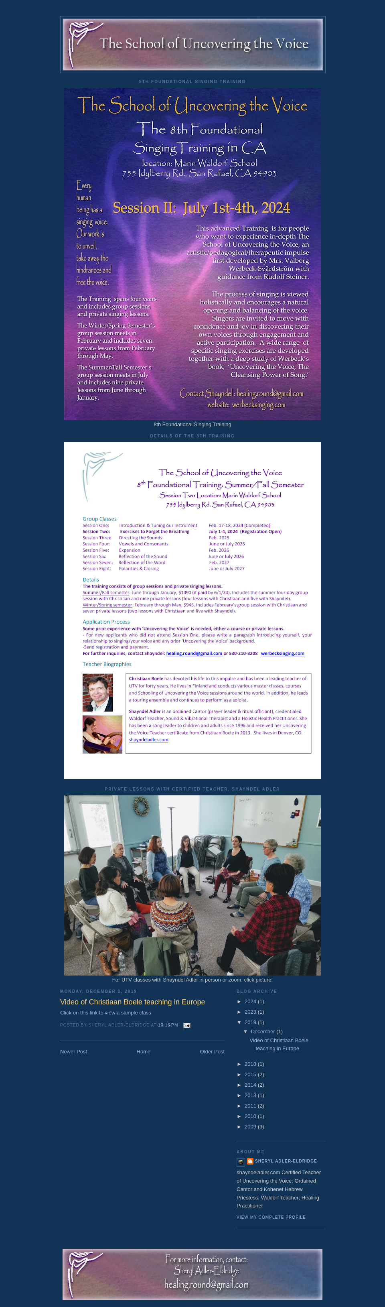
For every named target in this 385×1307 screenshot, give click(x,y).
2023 (251, 1012)
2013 (251, 1095)
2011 (251, 1106)
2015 (251, 1074)
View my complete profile (271, 1217)
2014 (251, 1085)
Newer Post (73, 1052)
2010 (251, 1116)
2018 (251, 1064)
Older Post (212, 1052)
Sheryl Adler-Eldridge (286, 1161)
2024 (251, 1001)
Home (144, 1052)
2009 (251, 1127)
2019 (251, 1022)
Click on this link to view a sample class (105, 1013)
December (264, 1032)
